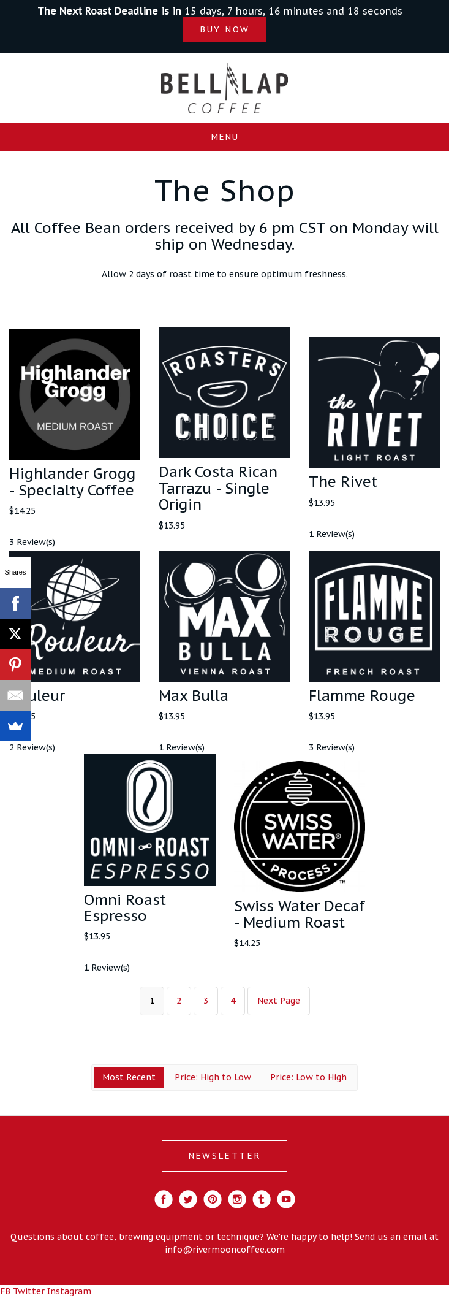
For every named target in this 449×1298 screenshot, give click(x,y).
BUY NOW (224, 29)
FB (5, 1291)
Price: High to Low (213, 1077)
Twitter (29, 1291)
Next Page (278, 1000)
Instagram (69, 1291)
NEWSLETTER (224, 1155)
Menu (224, 136)
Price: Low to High (308, 1077)
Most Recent (129, 1077)
